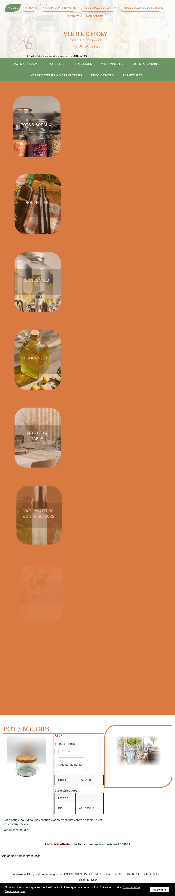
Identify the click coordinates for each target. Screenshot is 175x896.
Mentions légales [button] (15, 891)
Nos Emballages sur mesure (143, 7)
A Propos (31, 7)
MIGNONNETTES (112, 63)
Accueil (13, 7)
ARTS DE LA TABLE (146, 63)
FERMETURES (133, 75)
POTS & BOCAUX (26, 63)
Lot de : (63, 798)
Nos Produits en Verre (60, 7)
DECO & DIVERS (102, 75)
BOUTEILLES (56, 63)
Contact (73, 16)
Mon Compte (94, 16)
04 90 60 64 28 (88, 880)
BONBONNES (82, 63)
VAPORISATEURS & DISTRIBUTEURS (56, 75)
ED (60, 808)
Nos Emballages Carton (100, 7)
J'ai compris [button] (159, 889)
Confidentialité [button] (131, 887)
